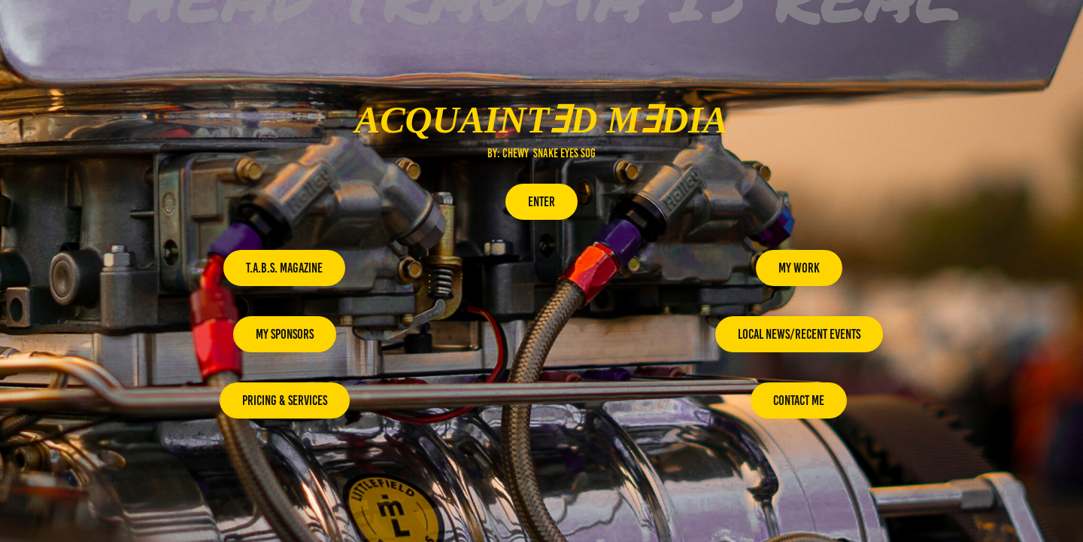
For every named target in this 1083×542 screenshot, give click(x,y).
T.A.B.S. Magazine (284, 268)
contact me (798, 400)
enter (541, 201)
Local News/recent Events (799, 334)
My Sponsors (285, 334)
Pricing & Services (284, 400)
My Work (799, 268)
